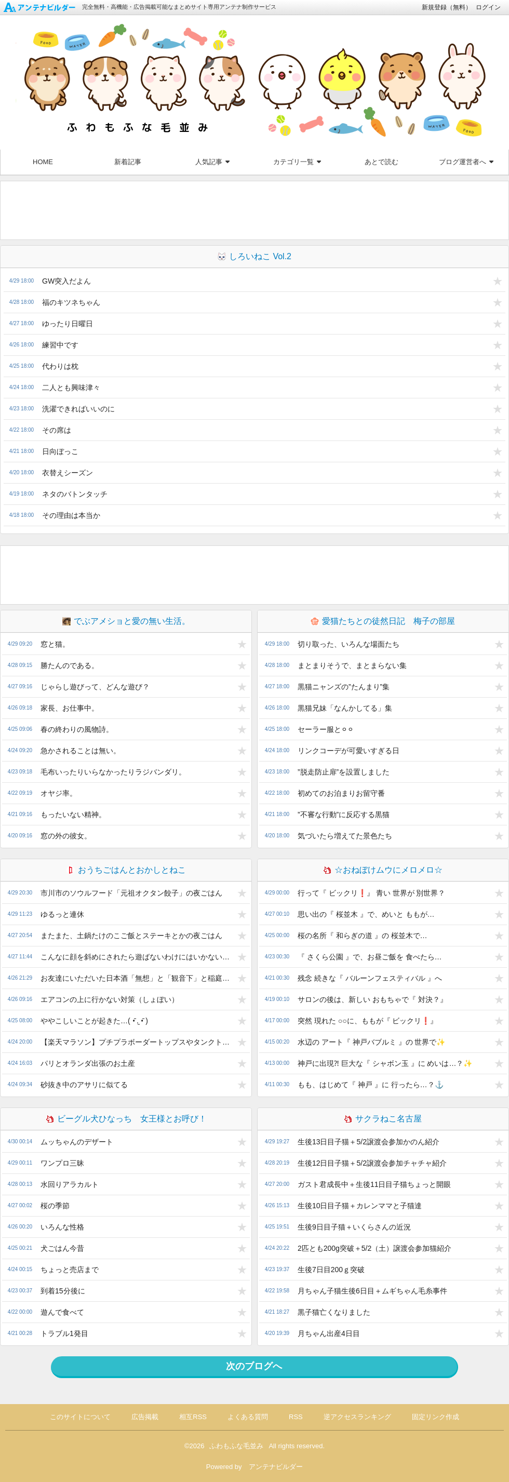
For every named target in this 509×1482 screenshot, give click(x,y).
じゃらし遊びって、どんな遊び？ (95, 687)
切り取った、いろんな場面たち (348, 644)
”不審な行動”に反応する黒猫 (344, 814)
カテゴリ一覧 (297, 162)
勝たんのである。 (70, 665)
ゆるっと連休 (62, 914)
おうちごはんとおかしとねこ (126, 869)
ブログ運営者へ (466, 162)
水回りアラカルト (70, 1184)
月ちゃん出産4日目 (329, 1333)
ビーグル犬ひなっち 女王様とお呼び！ (126, 1118)
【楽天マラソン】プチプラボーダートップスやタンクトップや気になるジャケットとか (137, 1042)
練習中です (60, 345)
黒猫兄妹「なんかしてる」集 (345, 708)
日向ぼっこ (60, 451)
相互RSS (193, 1417)
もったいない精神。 (73, 814)
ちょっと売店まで (70, 1269)
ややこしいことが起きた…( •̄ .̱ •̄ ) (94, 1021)
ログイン (488, 7)
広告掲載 (144, 1417)
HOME (43, 162)
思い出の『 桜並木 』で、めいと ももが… (366, 914)
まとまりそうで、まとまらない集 (352, 665)
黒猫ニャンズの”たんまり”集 (344, 687)
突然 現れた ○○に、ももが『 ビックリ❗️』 (368, 1021)
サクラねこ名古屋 (383, 1118)
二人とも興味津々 (71, 387)
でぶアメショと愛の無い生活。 (126, 621)
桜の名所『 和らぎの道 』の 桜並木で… (362, 935)
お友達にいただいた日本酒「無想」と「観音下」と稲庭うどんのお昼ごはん (137, 978)
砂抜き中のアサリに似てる (84, 1084)
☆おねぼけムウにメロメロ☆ (383, 869)
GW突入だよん (66, 281)
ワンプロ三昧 (62, 1163)
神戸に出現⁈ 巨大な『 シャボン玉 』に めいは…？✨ (385, 1063)
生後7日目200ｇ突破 (331, 1269)
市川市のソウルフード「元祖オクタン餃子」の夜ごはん (131, 893)
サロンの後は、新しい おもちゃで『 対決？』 (372, 999)
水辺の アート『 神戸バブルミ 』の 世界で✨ (372, 1042)
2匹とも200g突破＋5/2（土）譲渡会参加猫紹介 (374, 1248)
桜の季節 (55, 1205)
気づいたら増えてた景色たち (345, 836)
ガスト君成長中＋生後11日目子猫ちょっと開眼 (374, 1184)
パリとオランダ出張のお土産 (88, 1063)
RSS (296, 1417)
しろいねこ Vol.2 (254, 256)
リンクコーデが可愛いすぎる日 (348, 750)
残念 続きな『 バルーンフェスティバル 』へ (370, 978)
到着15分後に (63, 1291)
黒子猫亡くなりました (334, 1312)
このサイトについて (80, 1417)
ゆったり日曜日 (67, 323)
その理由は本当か (71, 515)
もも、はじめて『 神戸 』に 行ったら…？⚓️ (371, 1084)
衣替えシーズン (67, 473)
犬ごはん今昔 (62, 1248)
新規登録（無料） (447, 7)
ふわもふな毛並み (236, 1446)
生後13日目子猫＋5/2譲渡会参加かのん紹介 (368, 1142)
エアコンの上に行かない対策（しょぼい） (110, 999)
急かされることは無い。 (80, 750)
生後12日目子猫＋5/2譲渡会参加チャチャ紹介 (372, 1163)
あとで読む (381, 162)
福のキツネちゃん (71, 302)
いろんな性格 (62, 1227)
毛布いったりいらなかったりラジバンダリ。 (113, 772)
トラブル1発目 (64, 1333)
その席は (56, 430)
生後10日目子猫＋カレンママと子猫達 (360, 1205)
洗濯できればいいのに (78, 409)
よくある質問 (247, 1417)
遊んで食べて (62, 1312)
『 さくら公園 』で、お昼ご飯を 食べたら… (370, 957)
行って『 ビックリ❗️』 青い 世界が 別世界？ (372, 893)
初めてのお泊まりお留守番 (341, 793)
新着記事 (127, 162)
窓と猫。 (55, 644)
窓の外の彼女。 (66, 836)
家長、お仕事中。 (70, 708)
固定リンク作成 (435, 1417)
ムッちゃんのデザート (77, 1142)
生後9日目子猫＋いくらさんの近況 (354, 1227)
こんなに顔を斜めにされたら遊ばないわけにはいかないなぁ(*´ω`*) (137, 957)
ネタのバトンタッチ (75, 494)
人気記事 (212, 162)
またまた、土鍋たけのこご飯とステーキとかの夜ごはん (131, 935)
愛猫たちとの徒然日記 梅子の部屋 (383, 621)
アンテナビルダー (276, 1467)
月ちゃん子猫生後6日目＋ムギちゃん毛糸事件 (372, 1291)
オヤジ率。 (59, 793)
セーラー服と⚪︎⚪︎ (326, 729)
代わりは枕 (60, 366)
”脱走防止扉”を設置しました (344, 772)
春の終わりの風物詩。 (77, 729)
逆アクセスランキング (357, 1417)
